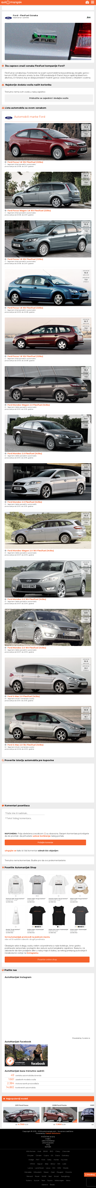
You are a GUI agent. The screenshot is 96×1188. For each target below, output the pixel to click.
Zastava (45, 1185)
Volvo (68, 1180)
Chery (57, 1151)
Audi (39, 1151)
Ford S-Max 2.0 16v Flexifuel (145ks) (25, 745)
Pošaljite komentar (45, 842)
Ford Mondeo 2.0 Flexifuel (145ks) (25, 453)
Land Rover (39, 1168)
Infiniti (32, 1164)
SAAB (44, 1176)
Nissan (46, 1172)
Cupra (46, 1155)
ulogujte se (10, 850)
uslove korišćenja (41, 836)
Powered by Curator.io (81, 1037)
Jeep (46, 1164)
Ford (43, 1160)
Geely (49, 1160)
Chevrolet (66, 1151)
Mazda (65, 1168)
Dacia (57, 1155)
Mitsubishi (38, 1172)
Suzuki (36, 1180)
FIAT (37, 1160)
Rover (37, 1176)
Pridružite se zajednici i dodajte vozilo (48, 98)
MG (53, 1168)
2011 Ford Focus (21, 1105)
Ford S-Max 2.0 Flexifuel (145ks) (24, 696)
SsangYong (65, 1176)
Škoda (52, 1185)
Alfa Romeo (30, 1151)
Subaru (29, 1180)
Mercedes (27, 1172)
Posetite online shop (47, 959)
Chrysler (30, 1155)
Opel (53, 1172)
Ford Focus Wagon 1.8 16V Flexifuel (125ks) (29, 210)
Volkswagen (59, 1180)
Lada (64, 1164)
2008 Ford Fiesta (59, 1105)
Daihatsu (65, 1155)
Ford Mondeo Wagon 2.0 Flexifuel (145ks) (29, 405)
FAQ (48, 1145)
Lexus (48, 1168)
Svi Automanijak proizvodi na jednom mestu (27, 937)
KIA (59, 1164)
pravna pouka (48, 1143)
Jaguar (40, 1164)
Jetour (52, 1164)
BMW (45, 1151)
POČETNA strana (48, 1137)
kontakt (48, 1147)
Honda (56, 1160)
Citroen (39, 1155)
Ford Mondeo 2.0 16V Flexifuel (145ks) (27, 599)
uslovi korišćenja (48, 1141)
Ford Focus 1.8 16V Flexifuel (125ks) (25, 162)
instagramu (32, 953)
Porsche (68, 1172)
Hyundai (64, 1160)
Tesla (43, 1180)
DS (52, 1155)
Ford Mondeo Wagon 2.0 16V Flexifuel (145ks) (31, 550)
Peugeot (60, 1172)
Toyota (49, 1180)
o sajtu (48, 1139)
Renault (30, 1176)
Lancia (30, 1168)
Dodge (31, 1160)
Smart (56, 1176)
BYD (51, 1151)
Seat (50, 1176)
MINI (59, 1168)
